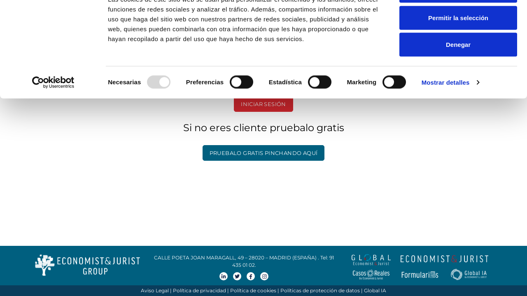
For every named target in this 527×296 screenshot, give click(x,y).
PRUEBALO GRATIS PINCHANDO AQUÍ (264, 153)
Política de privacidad (199, 290)
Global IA (375, 290)
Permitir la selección (458, 48)
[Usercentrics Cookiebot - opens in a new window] (53, 113)
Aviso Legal (155, 290)
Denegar (458, 75)
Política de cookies (253, 290)
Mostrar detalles (446, 113)
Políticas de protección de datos (320, 290)
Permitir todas (458, 21)
